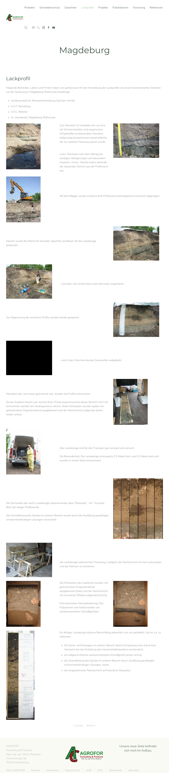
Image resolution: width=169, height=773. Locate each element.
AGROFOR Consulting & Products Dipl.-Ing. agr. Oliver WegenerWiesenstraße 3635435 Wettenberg (23, 754)
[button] (25, 27)
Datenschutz (72, 770)
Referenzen (156, 7)
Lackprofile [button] (87, 7)
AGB (88, 770)
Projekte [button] (103, 7)
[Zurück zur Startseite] (15, 17)
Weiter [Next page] (91, 725)
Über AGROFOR (15, 770)
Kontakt (35, 770)
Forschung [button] (139, 7)
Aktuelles (133, 770)
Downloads (115, 770)
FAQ (99, 770)
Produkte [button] (29, 7)
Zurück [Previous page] (78, 725)
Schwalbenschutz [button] (49, 7)
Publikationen (120, 7)
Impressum (52, 770)
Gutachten (71, 7)
